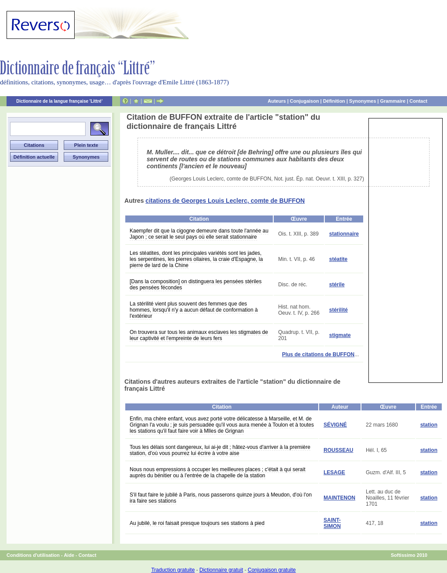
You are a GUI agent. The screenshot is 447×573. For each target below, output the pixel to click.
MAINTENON (339, 498)
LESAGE (334, 472)
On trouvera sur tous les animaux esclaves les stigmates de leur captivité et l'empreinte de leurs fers (199, 335)
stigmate (340, 335)
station (428, 425)
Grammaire (393, 101)
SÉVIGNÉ (335, 425)
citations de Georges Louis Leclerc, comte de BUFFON (225, 200)
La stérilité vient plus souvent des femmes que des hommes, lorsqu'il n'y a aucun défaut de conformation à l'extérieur (194, 310)
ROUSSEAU (338, 450)
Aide (69, 555)
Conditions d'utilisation (33, 555)
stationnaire (344, 234)
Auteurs (277, 101)
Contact (418, 101)
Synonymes (362, 101)
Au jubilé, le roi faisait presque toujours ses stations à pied (197, 523)
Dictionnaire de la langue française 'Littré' (59, 101)
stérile (336, 284)
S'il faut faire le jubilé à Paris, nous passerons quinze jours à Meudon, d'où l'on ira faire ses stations (221, 498)
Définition (334, 101)
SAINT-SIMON (331, 523)
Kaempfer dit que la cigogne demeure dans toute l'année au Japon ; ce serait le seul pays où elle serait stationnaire (199, 234)
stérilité (338, 310)
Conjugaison (304, 101)
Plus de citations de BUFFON (318, 354)
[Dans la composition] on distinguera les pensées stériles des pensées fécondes (195, 284)
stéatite (338, 259)
